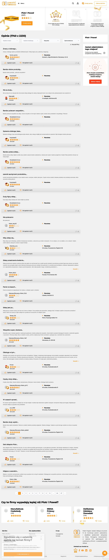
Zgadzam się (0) (11, 62)
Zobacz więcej (95, 81)
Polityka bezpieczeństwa (81, 556)
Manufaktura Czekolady (17, 510)
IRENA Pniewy (50, 510)
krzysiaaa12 (13, 76)
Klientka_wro (13, 246)
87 (61, 493)
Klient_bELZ (12, 272)
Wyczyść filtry (75, 44)
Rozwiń (75, 269)
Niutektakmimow (15, 117)
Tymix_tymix (13, 55)
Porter (12, 365)
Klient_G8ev (13, 479)
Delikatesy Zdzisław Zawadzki (88, 511)
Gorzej (27, 521)
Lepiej (11, 521)
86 (57, 493)
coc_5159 (12, 408)
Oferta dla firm (100, 3)
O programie (59, 534)
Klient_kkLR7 (13, 223)
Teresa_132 (13, 315)
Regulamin (63, 556)
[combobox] (10, 41)
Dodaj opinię (88, 3)
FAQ (45, 556)
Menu (22, 3)
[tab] (14, 531)
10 (49, 493)
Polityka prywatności (99, 556)
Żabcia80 (11, 96)
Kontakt (58, 536)
